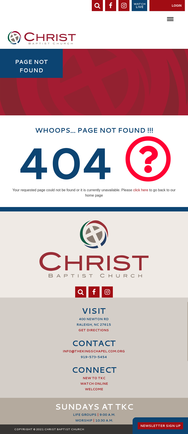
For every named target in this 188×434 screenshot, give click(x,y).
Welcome (94, 389)
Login (177, 5)
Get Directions (93, 330)
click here (140, 190)
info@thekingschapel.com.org (94, 351)
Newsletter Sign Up (160, 426)
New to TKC (94, 378)
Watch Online (94, 383)
